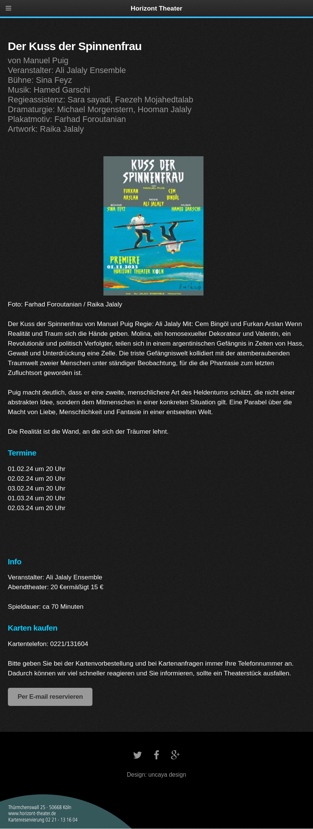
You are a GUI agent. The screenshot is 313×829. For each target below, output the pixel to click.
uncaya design (167, 774)
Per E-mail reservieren (50, 696)
